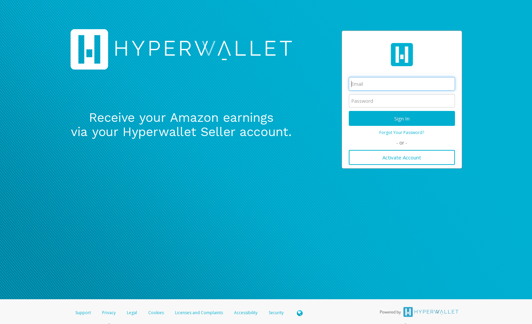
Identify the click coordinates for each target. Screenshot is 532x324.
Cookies (156, 313)
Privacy (109, 313)
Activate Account (401, 157)
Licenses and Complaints (199, 313)
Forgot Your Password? (401, 132)
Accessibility (246, 313)
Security (276, 313)
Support (83, 313)
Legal (132, 313)
